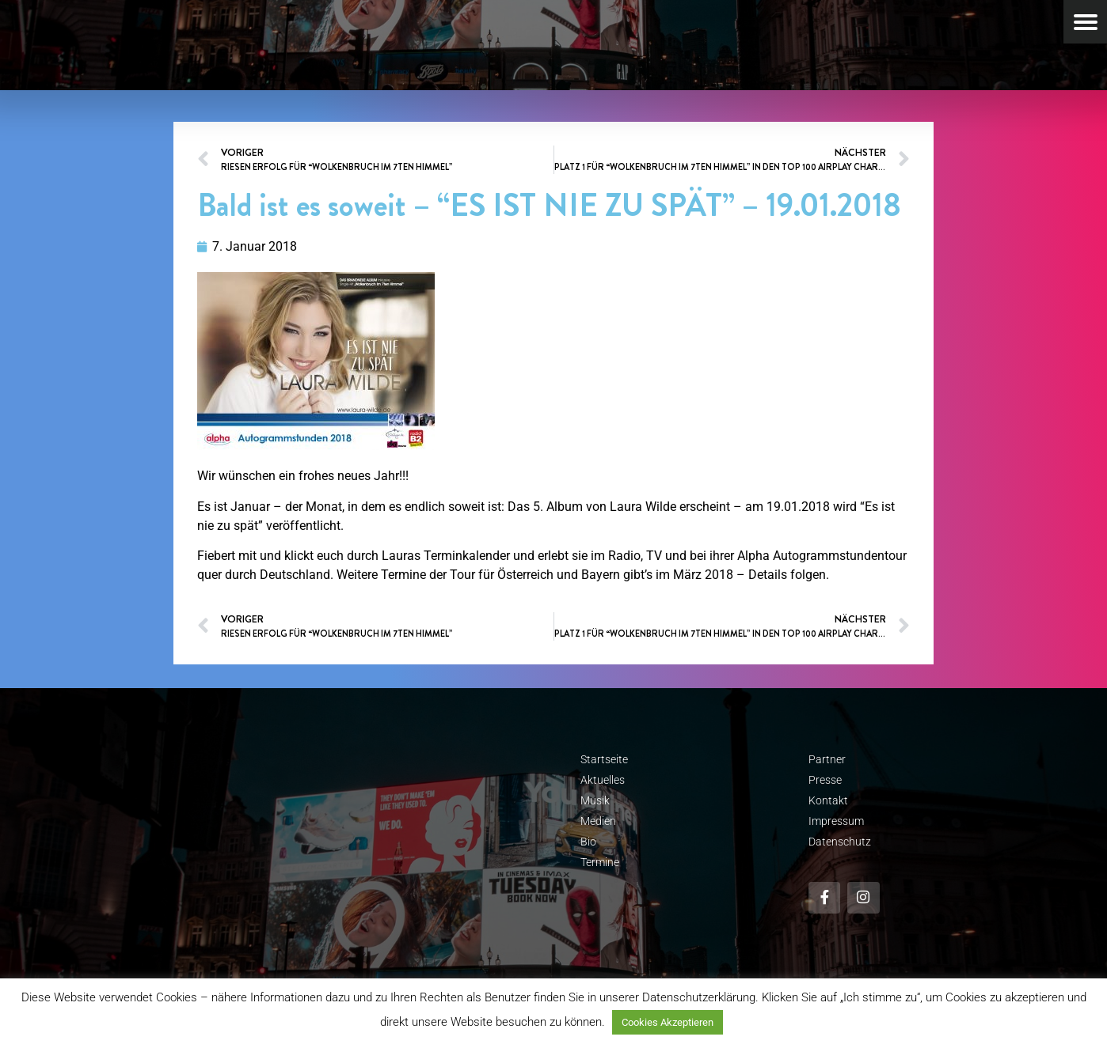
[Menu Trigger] (1085, 22)
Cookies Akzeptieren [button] (667, 1022)
